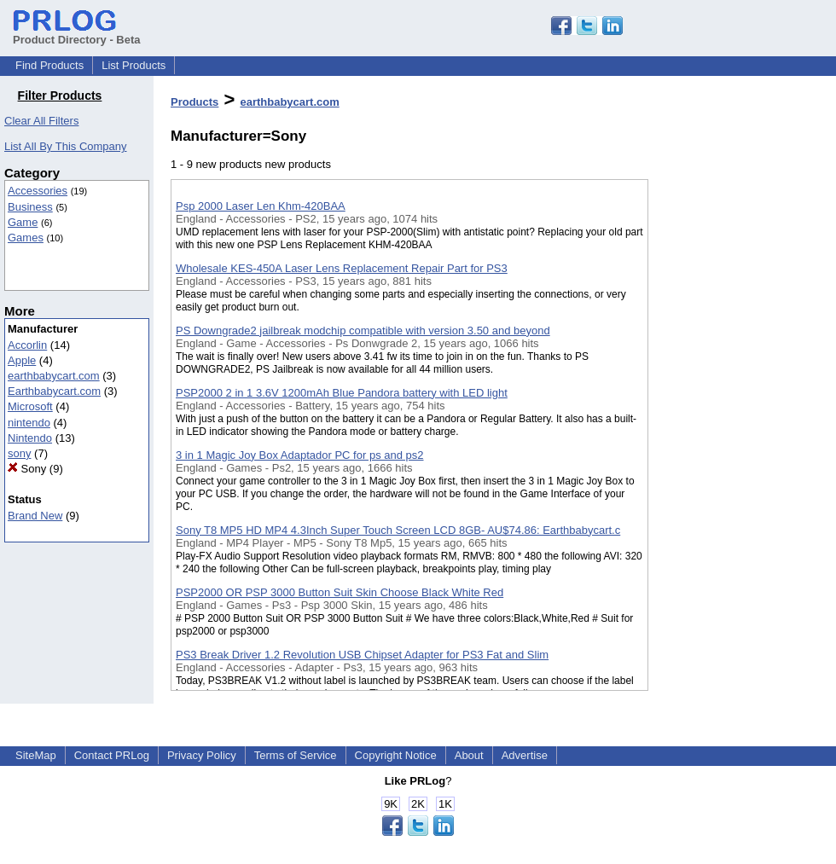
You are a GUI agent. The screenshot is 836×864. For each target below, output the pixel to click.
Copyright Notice (396, 755)
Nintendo (30, 438)
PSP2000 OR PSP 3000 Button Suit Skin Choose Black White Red (339, 592)
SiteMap (35, 755)
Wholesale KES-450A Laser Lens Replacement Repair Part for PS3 (342, 268)
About (469, 755)
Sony (27, 468)
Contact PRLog (111, 755)
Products (194, 102)
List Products (133, 65)
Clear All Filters (41, 120)
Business (30, 206)
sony (19, 453)
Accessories (37, 190)
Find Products (49, 65)
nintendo (29, 422)
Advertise (525, 755)
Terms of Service (295, 755)
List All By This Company (65, 146)
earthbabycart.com (54, 375)
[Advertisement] (733, 443)
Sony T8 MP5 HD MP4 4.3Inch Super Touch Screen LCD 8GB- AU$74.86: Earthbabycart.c (398, 530)
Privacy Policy (201, 755)
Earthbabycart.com (54, 391)
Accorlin (27, 345)
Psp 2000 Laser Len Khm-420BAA (260, 206)
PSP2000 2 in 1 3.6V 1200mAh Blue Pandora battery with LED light (342, 392)
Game (23, 222)
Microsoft (30, 406)
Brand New (35, 515)
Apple (22, 360)
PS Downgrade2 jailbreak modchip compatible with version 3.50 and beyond (363, 330)
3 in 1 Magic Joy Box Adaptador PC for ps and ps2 (300, 455)
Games (26, 237)
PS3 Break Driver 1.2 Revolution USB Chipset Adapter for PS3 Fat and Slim (362, 654)
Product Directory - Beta (77, 33)
